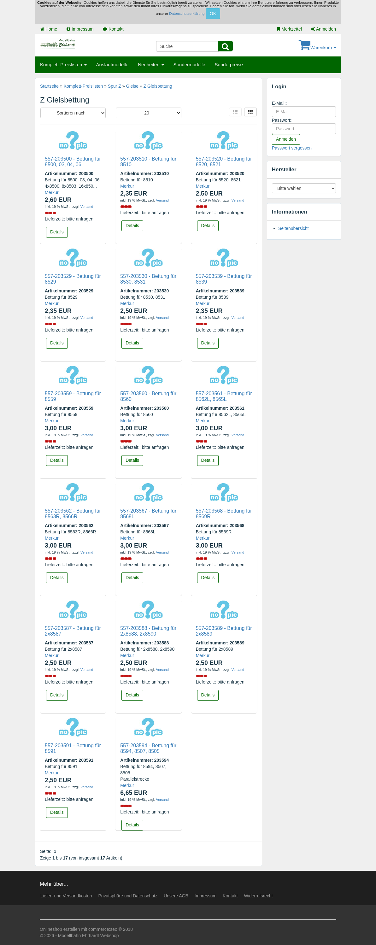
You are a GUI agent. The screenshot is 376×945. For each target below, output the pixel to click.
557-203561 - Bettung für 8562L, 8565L (224, 396)
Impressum (80, 29)
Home (48, 29)
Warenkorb (317, 47)
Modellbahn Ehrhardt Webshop (88, 935)
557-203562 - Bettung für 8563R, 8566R (73, 513)
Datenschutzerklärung (186, 13)
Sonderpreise (229, 64)
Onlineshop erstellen (60, 929)
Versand (86, 206)
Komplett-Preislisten (63, 64)
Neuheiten (151, 64)
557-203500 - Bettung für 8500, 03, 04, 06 (73, 161)
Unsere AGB (176, 895)
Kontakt (113, 29)
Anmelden (323, 29)
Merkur (52, 192)
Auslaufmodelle (112, 64)
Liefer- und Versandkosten (66, 895)
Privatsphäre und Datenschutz (127, 895)
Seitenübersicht (293, 228)
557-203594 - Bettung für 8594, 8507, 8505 (148, 748)
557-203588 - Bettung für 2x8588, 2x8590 (148, 631)
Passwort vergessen (292, 147)
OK (213, 13)
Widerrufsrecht (258, 895)
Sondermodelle (189, 64)
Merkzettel (289, 29)
